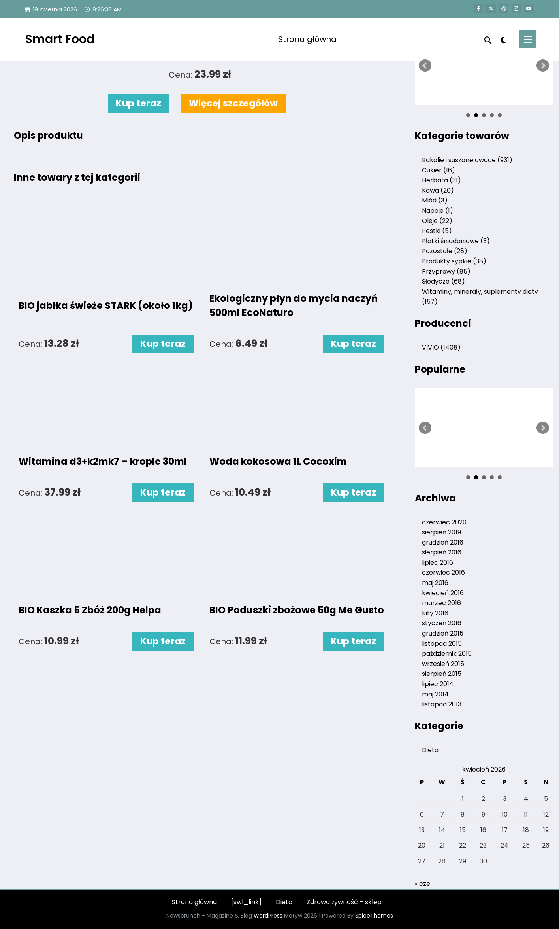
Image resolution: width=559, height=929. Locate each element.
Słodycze (443, 281)
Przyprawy (446, 271)
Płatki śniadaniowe (456, 241)
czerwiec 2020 (444, 522)
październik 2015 (447, 653)
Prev (425, 65)
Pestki (437, 230)
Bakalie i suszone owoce (467, 160)
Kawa (438, 190)
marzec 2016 (441, 602)
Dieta (430, 750)
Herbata (441, 180)
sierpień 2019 (441, 532)
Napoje (437, 210)
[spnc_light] (503, 39)
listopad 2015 (442, 643)
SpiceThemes (374, 916)
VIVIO (441, 347)
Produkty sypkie (454, 261)
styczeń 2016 (441, 623)
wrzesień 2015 (443, 663)
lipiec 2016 (437, 562)
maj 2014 (435, 694)
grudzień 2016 (442, 542)
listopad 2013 (441, 704)
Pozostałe (444, 250)
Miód (435, 200)
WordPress (268, 916)
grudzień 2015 (442, 633)
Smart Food (59, 39)
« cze (422, 883)
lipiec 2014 (438, 684)
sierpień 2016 (441, 552)
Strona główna (307, 39)
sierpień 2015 (441, 673)
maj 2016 (435, 582)
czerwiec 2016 (443, 572)
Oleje (437, 220)
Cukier (438, 170)
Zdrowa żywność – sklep (344, 901)
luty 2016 (435, 613)
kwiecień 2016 (443, 593)
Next (542, 65)
